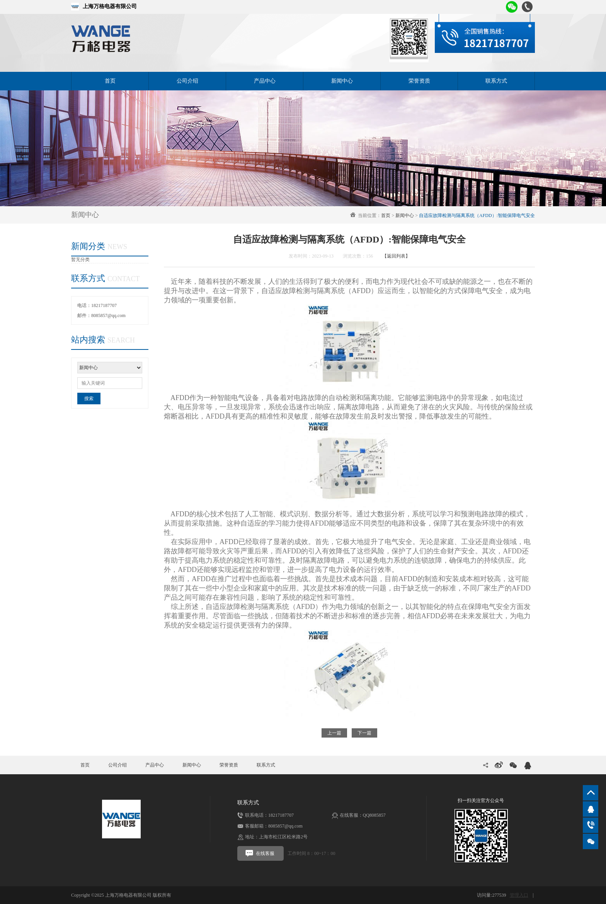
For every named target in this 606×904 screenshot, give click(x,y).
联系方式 (496, 81)
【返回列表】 (396, 256)
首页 (110, 81)
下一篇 (364, 733)
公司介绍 (187, 81)
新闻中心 (342, 81)
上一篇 (334, 733)
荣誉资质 (419, 81)
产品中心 (265, 81)
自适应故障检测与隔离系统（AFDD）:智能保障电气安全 (477, 215)
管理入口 (519, 895)
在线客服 (259, 853)
